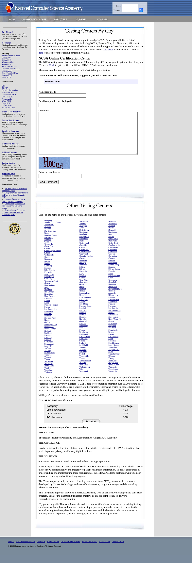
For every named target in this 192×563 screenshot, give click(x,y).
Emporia (111, 275)
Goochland (83, 290)
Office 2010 (6, 60)
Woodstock (83, 379)
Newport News (50, 326)
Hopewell (112, 299)
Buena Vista (113, 247)
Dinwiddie (112, 271)
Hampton (112, 292)
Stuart (110, 360)
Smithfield (83, 353)
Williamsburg (84, 375)
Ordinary (48, 330)
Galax (110, 286)
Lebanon (111, 306)
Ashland (47, 235)
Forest (110, 282)
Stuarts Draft (49, 361)
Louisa (82, 310)
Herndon (82, 297)
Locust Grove (113, 308)
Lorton (47, 309)
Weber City (49, 372)
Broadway (48, 246)
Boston (111, 242)
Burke (81, 249)
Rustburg (48, 346)
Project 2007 (7, 71)
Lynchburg (83, 312)
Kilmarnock (113, 303)
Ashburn (111, 234)
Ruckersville (113, 345)
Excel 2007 (6, 77)
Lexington (83, 308)
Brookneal (83, 247)
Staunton (83, 358)
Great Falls (112, 290)
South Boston (113, 353)
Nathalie (47, 324)
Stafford (47, 357)
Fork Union (49, 283)
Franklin (82, 284)
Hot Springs (49, 300)
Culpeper (112, 266)
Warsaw (82, 371)
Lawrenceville (85, 306)
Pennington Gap (50, 333)
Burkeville (112, 249)
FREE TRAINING (89, 550)
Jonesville (112, 301)
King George (49, 304)
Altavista (111, 229)
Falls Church (49, 278)
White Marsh (113, 373)
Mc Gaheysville (50, 317)
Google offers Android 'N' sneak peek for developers (13, 200)
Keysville (83, 303)
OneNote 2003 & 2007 (11, 69)
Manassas (112, 314)
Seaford (82, 351)
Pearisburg (112, 332)
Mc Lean (83, 319)
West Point (83, 373)
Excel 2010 (6, 103)
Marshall (83, 316)
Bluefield (83, 242)
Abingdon (48, 228)
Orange (111, 329)
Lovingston (112, 310)
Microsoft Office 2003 (11, 56)
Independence (85, 301)
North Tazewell (114, 327)
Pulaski (82, 338)
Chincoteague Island (52, 259)
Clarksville (112, 260)
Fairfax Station (114, 277)
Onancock (83, 329)
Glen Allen (83, 288)
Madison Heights (51, 313)
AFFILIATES (104, 550)
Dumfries (83, 273)
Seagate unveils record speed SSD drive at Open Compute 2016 (15, 195)
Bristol (111, 245)
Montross (48, 322)
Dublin (47, 272)
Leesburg (48, 307)
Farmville (83, 279)
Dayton (47, 270)
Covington (112, 264)
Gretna (47, 291)
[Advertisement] (176, 85)
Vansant (47, 365)
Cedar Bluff (113, 251)
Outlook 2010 (7, 97)
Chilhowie (112, 258)
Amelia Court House (52, 230)
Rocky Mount (84, 345)
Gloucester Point (51, 289)
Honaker (82, 299)
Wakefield (112, 369)
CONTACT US (118, 550)
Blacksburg (83, 240)
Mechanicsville (114, 319)
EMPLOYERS (53, 550)
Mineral (82, 321)
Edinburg (48, 274)
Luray (46, 311)
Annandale (112, 232)
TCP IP (5, 88)
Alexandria (83, 229)
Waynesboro (113, 371)
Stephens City (113, 358)
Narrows (82, 323)
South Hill (48, 354)
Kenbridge (48, 302)
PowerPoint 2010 (9, 94)
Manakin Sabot (85, 314)
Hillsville (48, 298)
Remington (83, 340)
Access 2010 (7, 99)
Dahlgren (48, 267)
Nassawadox (113, 323)
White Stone (49, 374)
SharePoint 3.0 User (10, 73)
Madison (111, 312)
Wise (81, 377)
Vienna (111, 366)
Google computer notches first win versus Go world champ (13, 206)
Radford (47, 339)
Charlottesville (114, 253)
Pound (82, 336)
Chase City (48, 254)
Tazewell (48, 363)
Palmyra (82, 332)
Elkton (82, 275)
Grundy (82, 292)
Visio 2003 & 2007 (9, 66)
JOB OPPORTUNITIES (25, 550)
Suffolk (82, 362)
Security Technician (10, 90)
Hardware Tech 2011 (10, 92)
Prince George (50, 337)
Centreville (48, 252)
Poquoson (112, 334)
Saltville (47, 348)
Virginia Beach (85, 369)
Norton (47, 328)
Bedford (47, 237)
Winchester (112, 375)
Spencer (82, 356)
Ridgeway (112, 342)
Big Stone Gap (50, 239)
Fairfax (82, 277)
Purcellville (112, 338)
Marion (47, 315)
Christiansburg (85, 260)
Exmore (47, 276)
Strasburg (83, 360)
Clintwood (83, 262)
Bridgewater (84, 245)
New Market (113, 325)
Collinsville (49, 263)
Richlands (48, 341)
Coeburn (111, 262)
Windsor (47, 376)
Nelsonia (83, 325)
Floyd (81, 282)
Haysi (46, 296)
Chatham (83, 256)
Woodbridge (113, 377)
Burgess (47, 248)
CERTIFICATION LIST (70, 550)
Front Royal (49, 285)
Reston (111, 340)
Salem (110, 347)
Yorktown (48, 380)
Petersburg (83, 334)
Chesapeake (113, 256)
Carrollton (48, 250)
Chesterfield (84, 258)
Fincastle (48, 280)
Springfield (112, 356)
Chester (47, 257)
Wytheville (112, 379)
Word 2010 (6, 101)
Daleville (83, 269)
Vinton (47, 367)
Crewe (47, 265)
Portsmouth (49, 335)
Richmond (83, 342)
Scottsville (48, 350)
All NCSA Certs (8, 108)
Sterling (47, 359)
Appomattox (49, 233)
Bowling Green (50, 243)
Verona (82, 366)
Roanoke (48, 343)
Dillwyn (82, 271)
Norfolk (82, 327)
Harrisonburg (49, 293)
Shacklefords (113, 351)
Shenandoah (49, 352)
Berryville (112, 238)
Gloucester (112, 288)
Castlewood (84, 251)
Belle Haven (84, 238)
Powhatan (112, 336)
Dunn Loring (113, 273)
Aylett (81, 236)
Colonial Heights (86, 264)
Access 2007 (7, 75)
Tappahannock (114, 362)
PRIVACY (41, 550)
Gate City (48, 287)
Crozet (82, 266)
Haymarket (112, 295)
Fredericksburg (114, 284)
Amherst (82, 232)
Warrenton (48, 370)
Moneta (111, 321)
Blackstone (112, 240)
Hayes (81, 295)
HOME (11, 550)
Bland (46, 241)
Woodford (48, 378)
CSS (4, 86)
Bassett (111, 236)
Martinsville (113, 316)
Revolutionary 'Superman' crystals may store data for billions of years (13, 212)
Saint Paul (83, 347)
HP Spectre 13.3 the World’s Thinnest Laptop (14, 189)
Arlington (83, 234)
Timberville (84, 364)
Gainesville (84, 286)
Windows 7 (6, 64)
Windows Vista (8, 62)
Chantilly (83, 253)
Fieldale (111, 279)
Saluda (82, 349)
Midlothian (48, 320)
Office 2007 (6, 58)
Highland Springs (115, 297)
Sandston (112, 349)
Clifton (47, 261)
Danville (111, 269)
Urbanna (111, 364)
